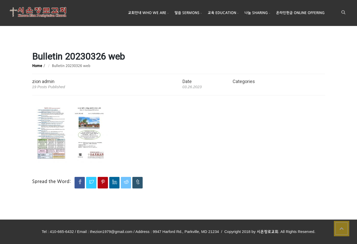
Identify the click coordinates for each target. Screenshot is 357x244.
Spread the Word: (51, 181)
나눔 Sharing (256, 13)
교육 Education (222, 13)
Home (37, 66)
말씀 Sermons (187, 13)
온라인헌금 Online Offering (300, 13)
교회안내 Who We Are (147, 13)
